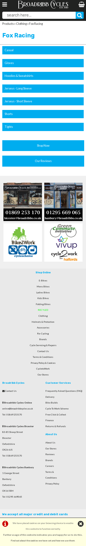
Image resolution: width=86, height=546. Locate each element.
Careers (49, 466)
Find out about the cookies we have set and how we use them (43, 540)
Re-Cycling (43, 333)
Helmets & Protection (43, 321)
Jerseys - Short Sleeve (18, 101)
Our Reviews (43, 161)
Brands (43, 339)
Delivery (49, 396)
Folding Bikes (43, 304)
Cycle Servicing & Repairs (43, 345)
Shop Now (43, 145)
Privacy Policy (52, 483)
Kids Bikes (43, 298)
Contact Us (43, 351)
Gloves (9, 63)
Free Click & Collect (55, 414)
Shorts (9, 114)
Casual (9, 50)
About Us (50, 442)
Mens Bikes (43, 286)
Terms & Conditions (43, 357)
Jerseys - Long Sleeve (18, 88)
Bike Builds (51, 402)
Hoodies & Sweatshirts (19, 76)
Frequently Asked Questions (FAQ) (63, 390)
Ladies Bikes (43, 292)
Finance (49, 420)
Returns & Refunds (55, 426)
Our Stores (43, 374)
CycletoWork (43, 368)
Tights (9, 127)
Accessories (43, 327)
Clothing (21, 23)
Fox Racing (36, 23)
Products (8, 23)
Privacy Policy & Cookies (43, 362)
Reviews (50, 454)
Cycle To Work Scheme (57, 408)
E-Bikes (43, 280)
